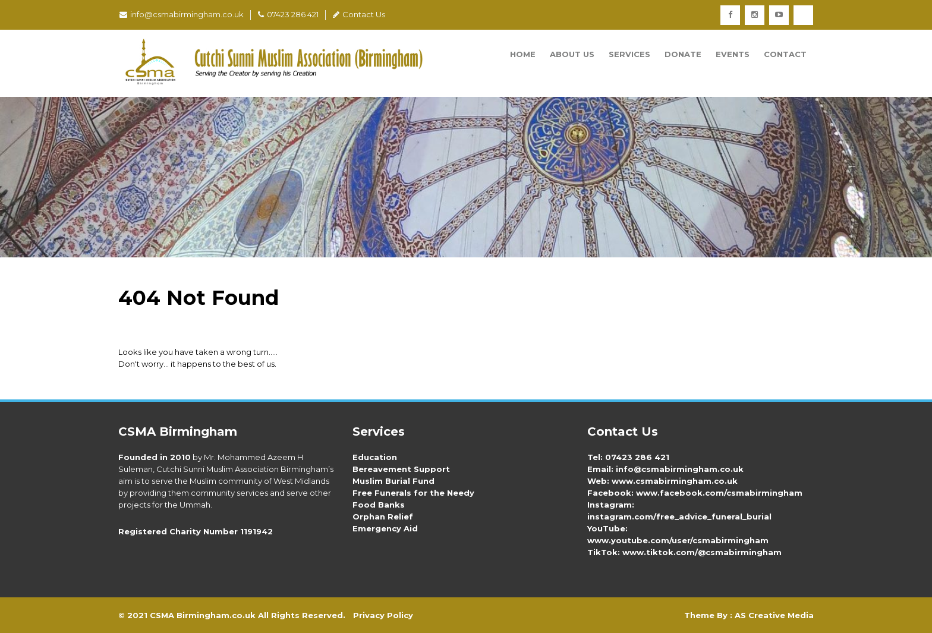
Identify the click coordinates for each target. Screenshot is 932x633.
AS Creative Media (774, 615)
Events (733, 54)
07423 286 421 (288, 14)
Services (629, 54)
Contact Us (359, 14)
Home (523, 54)
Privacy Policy (383, 615)
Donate (683, 54)
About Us (572, 54)
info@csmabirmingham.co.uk (181, 14)
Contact (785, 54)
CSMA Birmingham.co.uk (203, 615)
